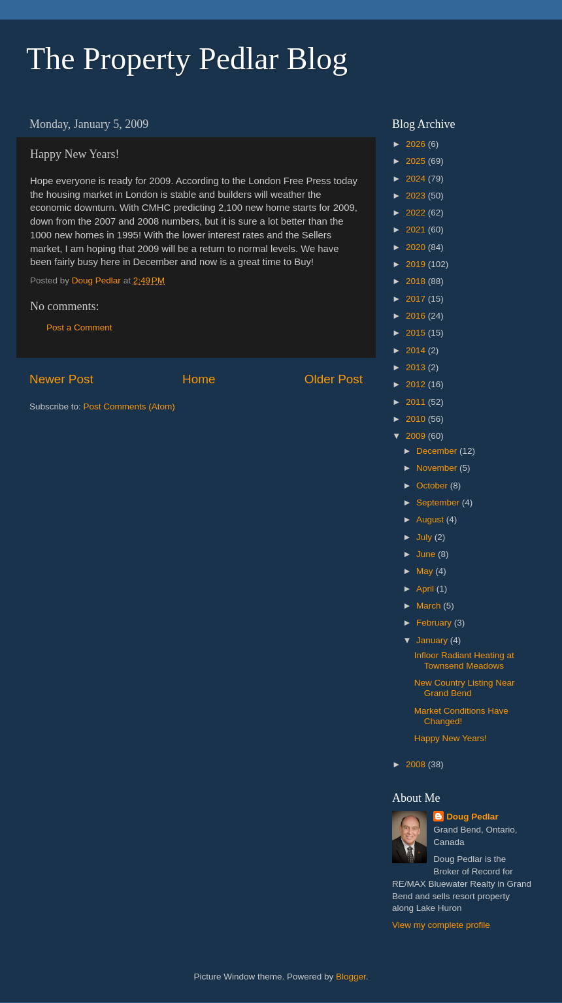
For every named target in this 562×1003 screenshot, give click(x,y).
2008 (417, 764)
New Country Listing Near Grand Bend (464, 688)
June (427, 554)
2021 (417, 229)
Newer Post (61, 379)
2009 (417, 436)
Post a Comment (79, 327)
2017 (417, 299)
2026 (417, 144)
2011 (417, 402)
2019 (417, 264)
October (433, 485)
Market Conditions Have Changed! (461, 716)
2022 (417, 212)
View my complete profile (441, 925)
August (431, 519)
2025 (417, 161)
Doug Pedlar (472, 816)
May (425, 571)
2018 (417, 281)
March (429, 606)
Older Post (334, 379)
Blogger (351, 976)
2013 (417, 367)
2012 (417, 384)
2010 (417, 419)
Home (198, 379)
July (425, 537)
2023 (417, 195)
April (426, 589)
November (437, 468)
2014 (417, 350)
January (433, 640)
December (437, 451)
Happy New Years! (450, 738)
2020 (417, 247)
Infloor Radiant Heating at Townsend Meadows (464, 660)
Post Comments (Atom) (129, 406)
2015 (417, 333)
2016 (417, 316)
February (435, 623)
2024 (417, 178)
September (439, 502)
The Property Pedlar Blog (187, 58)
